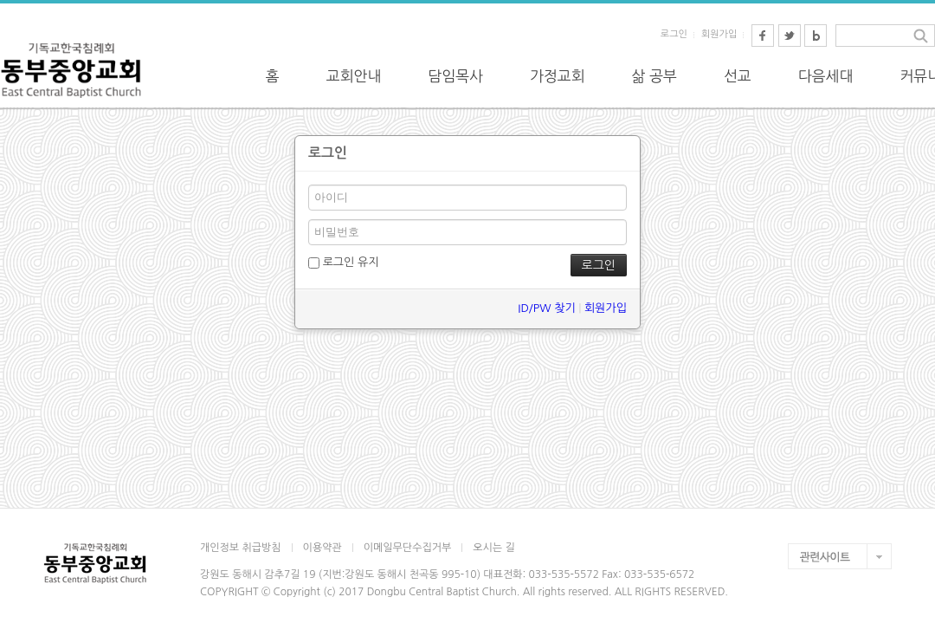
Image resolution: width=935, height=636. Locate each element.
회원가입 (719, 34)
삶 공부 (654, 75)
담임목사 (455, 75)
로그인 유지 (343, 262)
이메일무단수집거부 (408, 547)
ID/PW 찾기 (546, 308)
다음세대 (826, 75)
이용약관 (322, 547)
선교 (737, 75)
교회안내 (354, 75)
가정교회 (557, 75)
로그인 (674, 34)
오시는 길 (493, 547)
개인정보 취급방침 (240, 547)
